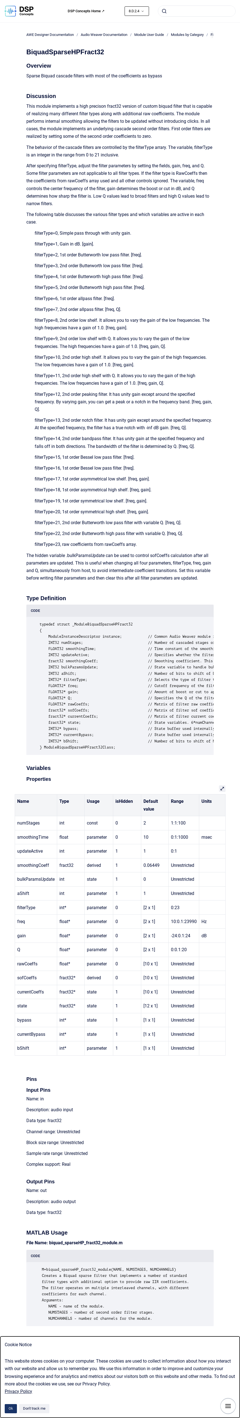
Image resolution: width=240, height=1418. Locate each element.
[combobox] (196, 11)
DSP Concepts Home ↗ (86, 11)
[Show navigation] (228, 1406)
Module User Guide (149, 35)
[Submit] (164, 11)
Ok (11, 1408)
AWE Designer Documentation (50, 35)
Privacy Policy (18, 1391)
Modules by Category (187, 35)
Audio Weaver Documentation (104, 35)
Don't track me (34, 1408)
